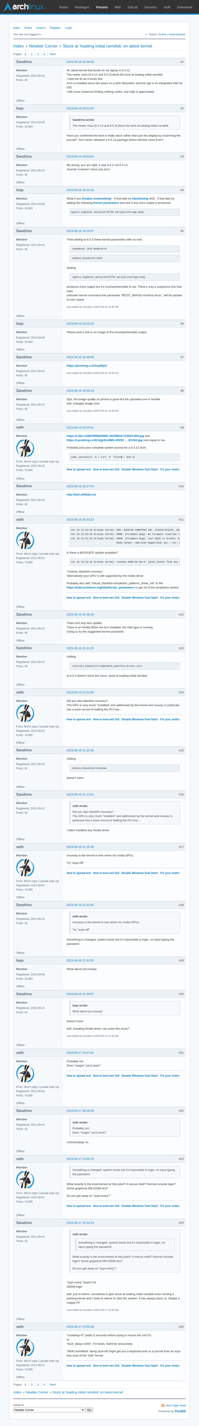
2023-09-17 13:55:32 (80, 1159)
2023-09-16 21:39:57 (80, 994)
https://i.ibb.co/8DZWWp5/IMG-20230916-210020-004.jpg (105, 436)
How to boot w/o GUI (106, 469)
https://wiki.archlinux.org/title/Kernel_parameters (101, 587)
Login (68, 27)
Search (40, 27)
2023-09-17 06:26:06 (80, 1110)
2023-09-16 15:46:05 (80, 61)
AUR (167, 7)
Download (184, 7)
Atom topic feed (175, 1405)
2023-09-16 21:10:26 (80, 750)
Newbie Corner (43, 46)
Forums (102, 7)
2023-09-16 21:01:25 (80, 648)
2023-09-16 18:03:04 (80, 156)
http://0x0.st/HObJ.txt (81, 494)
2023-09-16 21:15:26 (80, 847)
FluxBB (180, 1411)
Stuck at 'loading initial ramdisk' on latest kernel (107, 46)
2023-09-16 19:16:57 (80, 231)
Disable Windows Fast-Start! (140, 469)
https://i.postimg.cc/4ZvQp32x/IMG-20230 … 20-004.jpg (104, 440)
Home (63, 7)
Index (16, 27)
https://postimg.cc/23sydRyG (87, 365)
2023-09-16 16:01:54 (80, 108)
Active (162, 34)
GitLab (133, 7)
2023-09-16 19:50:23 (80, 390)
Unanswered (177, 34)
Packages (82, 7)
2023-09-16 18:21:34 (80, 190)
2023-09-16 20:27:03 (80, 486)
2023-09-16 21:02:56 (80, 692)
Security (151, 7)
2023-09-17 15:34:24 (80, 1222)
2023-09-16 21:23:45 (80, 905)
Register (55, 27)
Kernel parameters (106, 202)
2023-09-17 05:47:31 (80, 1052)
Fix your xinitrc (170, 469)
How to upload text (79, 469)
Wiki (118, 7)
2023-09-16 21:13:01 (80, 794)
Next (53, 54)
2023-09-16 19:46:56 (80, 357)
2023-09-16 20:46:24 (80, 614)
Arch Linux (24, 6)
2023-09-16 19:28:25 (80, 323)
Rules (28, 27)
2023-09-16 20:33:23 (80, 519)
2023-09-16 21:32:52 (80, 960)
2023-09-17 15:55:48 (80, 1326)
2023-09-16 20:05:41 (80, 427)
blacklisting (140, 198)
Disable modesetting (96, 198)
